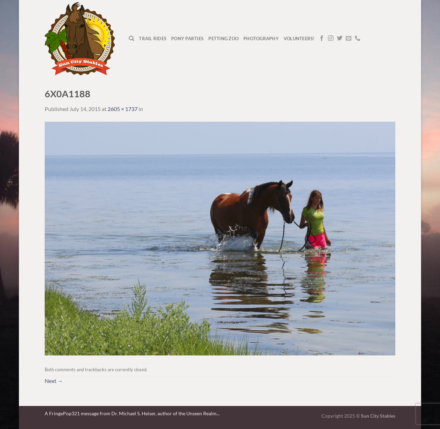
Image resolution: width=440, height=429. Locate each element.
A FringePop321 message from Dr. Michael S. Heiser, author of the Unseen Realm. (131, 413)
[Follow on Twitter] (339, 38)
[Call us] (357, 38)
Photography (261, 38)
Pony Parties (187, 38)
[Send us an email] (348, 38)
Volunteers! (299, 38)
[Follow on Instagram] (330, 38)
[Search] (131, 38)
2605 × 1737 (123, 109)
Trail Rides (152, 38)
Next (54, 380)
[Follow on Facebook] (321, 38)
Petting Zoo (223, 38)
